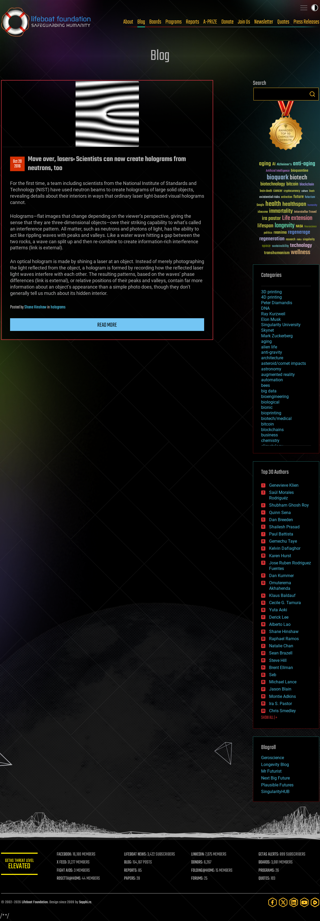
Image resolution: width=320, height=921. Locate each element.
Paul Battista (281, 534)
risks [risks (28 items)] (299, 239)
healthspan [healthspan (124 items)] (294, 204)
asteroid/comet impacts (283, 363)
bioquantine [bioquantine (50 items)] (299, 170)
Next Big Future (275, 778)
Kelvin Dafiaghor (284, 548)
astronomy (271, 368)
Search (312, 94)
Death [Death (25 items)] (311, 191)
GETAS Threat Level (19, 864)
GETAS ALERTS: (268, 854)
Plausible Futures (277, 784)
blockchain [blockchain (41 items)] (307, 185)
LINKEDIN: (198, 854)
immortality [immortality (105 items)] (281, 211)
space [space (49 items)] (266, 245)
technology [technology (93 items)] (301, 246)
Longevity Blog (275, 764)
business (269, 434)
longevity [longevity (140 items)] (285, 225)
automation (272, 379)
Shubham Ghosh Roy (289, 505)
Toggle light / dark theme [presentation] (314, 7)
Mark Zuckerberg (277, 335)
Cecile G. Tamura (285, 602)
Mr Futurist (271, 771)
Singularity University (281, 324)
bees (265, 385)
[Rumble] (315, 902)
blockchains (272, 429)
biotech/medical (276, 418)
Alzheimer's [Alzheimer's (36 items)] (284, 165)
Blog (141, 22)
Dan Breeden (281, 519)
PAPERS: (130, 878)
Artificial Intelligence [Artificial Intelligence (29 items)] (278, 171)
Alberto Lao (280, 624)
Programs (173, 22)
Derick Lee (278, 617)
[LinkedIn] (294, 902)
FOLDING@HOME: (203, 870)
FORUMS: (197, 878)
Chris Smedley (282, 710)
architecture (272, 357)
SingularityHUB (275, 791)
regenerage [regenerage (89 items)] (299, 232)
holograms (58, 307)
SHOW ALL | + (269, 717)
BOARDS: (264, 862)
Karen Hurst (280, 555)
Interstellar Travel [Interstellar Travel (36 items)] (305, 212)
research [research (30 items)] (290, 239)
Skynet (267, 330)
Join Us (244, 22)
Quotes (283, 22)
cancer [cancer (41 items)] (277, 191)
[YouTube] (304, 902)
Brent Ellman (281, 667)
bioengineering (275, 396)
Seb (272, 674)
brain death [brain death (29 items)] (266, 191)
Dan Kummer (281, 575)
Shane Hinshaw (35, 307)
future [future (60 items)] (298, 196)
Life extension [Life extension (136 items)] (297, 218)
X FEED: (62, 862)
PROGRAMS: (266, 870)
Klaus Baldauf (282, 595)
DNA (265, 308)
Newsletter (263, 22)
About (128, 22)
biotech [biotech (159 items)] (298, 177)
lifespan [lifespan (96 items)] (265, 226)
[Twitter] (283, 902)
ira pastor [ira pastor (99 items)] (271, 218)
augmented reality (278, 374)
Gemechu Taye (283, 541)
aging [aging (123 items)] (265, 164)
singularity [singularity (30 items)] (309, 239)
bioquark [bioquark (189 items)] (277, 177)
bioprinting (271, 412)
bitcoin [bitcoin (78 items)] (292, 184)
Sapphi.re (85, 902)
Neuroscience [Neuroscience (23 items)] (310, 226)
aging (266, 341)
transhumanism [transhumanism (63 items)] (277, 252)
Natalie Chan (281, 645)
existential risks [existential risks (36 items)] (269, 197)
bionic (267, 407)
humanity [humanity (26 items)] (312, 205)
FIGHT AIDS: (65, 870)
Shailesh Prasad (284, 526)
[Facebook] (272, 902)
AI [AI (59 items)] (273, 164)
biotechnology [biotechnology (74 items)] (272, 184)
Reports (192, 22)
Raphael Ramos (284, 638)
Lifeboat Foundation (35, 902)
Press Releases (306, 22)
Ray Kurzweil (273, 313)
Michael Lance (282, 681)
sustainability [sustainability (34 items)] (280, 246)
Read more (107, 325)
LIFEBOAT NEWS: (135, 854)
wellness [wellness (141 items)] (300, 252)
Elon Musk (271, 319)
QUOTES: (264, 878)
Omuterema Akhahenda (280, 585)
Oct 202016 (17, 164)
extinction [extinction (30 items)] (286, 197)
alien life (269, 346)
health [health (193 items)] (273, 204)
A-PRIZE (210, 22)
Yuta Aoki (278, 609)
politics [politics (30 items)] (268, 233)
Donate (227, 22)
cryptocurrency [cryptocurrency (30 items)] (292, 191)
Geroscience (272, 757)
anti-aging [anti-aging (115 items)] (304, 164)
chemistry (270, 440)
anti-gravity (271, 352)
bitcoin (267, 424)
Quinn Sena (280, 512)
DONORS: (197, 862)
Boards (155, 22)
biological (270, 402)
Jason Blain (280, 689)
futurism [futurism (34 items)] (310, 197)
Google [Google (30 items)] (260, 205)
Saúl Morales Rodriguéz (281, 495)
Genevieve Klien (284, 485)
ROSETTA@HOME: (69, 878)
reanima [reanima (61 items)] (280, 232)
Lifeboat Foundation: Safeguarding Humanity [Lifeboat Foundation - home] (46, 22)
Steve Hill (278, 660)
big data (269, 390)
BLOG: (128, 862)
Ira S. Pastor (280, 703)
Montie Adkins (282, 696)
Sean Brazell (280, 653)
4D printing (271, 297)
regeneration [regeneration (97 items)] (271, 239)
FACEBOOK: (64, 854)
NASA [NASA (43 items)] (299, 226)
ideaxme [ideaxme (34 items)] (263, 212)
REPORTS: (131, 870)
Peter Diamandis (276, 302)
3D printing (271, 291)
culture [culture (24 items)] (304, 191)
